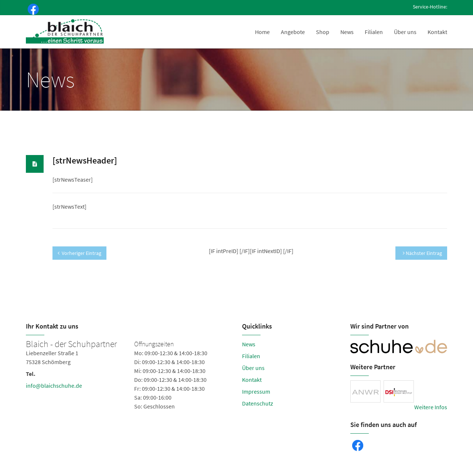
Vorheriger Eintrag (79, 253)
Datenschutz (257, 403)
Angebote (293, 32)
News (347, 32)
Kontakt (437, 32)
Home (262, 32)
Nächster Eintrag (422, 253)
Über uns (405, 32)
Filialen (374, 32)
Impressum (256, 391)
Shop (322, 32)
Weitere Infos (430, 407)
